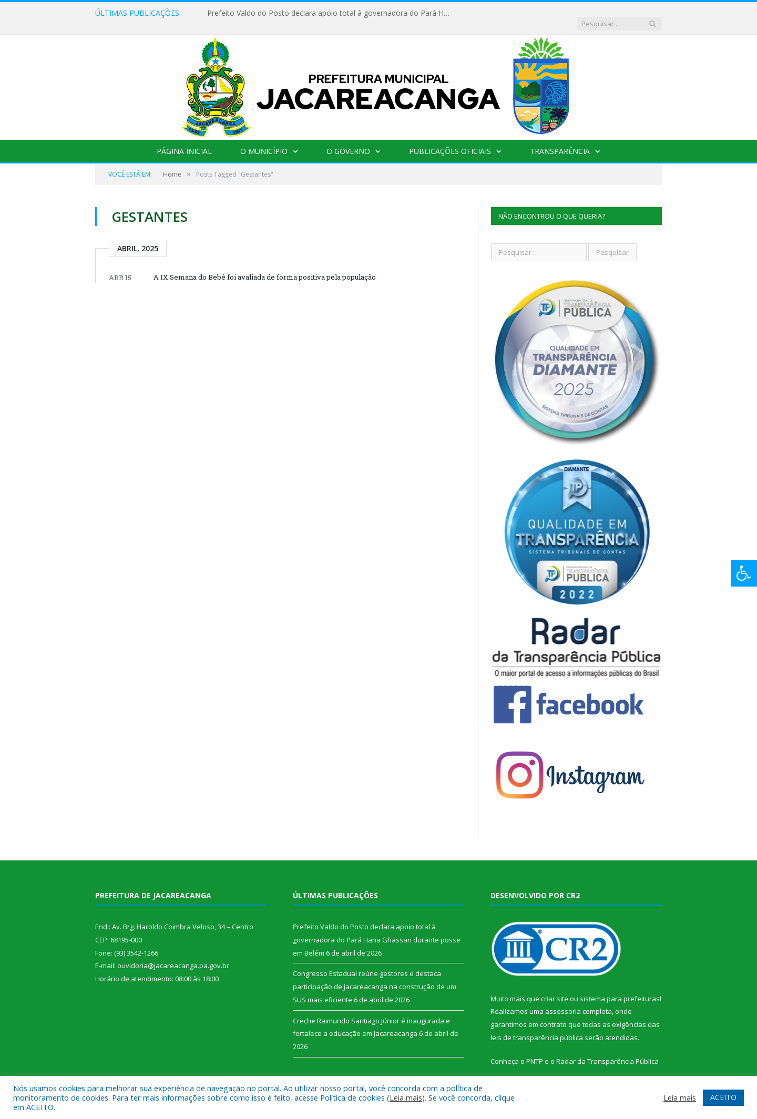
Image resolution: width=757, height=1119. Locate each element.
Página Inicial (184, 141)
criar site (554, 988)
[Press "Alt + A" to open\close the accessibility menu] (744, 573)
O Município (264, 141)
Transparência (560, 141)
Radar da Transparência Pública (607, 1050)
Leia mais (406, 1097)
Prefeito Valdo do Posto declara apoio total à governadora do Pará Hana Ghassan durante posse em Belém (328, 13)
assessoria (563, 1000)
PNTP (534, 1050)
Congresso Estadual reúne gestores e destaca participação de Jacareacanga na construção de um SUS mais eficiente (374, 975)
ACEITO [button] (723, 1097)
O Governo (348, 141)
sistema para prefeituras (620, 988)
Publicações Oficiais (450, 141)
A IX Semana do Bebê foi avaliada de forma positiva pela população (265, 266)
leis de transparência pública (536, 1027)
